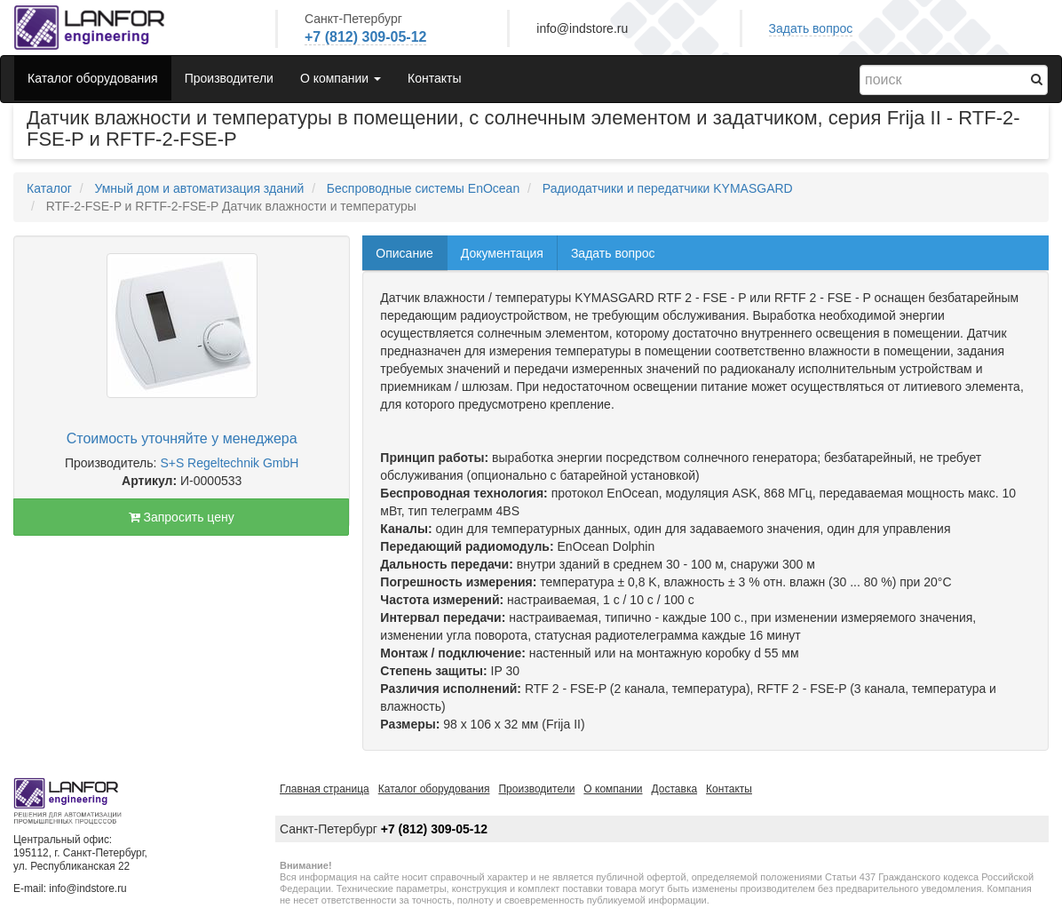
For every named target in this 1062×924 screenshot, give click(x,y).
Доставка (675, 789)
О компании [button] (340, 78)
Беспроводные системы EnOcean (423, 188)
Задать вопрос (811, 28)
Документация (502, 253)
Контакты (434, 78)
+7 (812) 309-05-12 (365, 36)
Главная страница (324, 789)
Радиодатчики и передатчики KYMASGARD (668, 188)
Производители (229, 78)
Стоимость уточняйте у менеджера (182, 438)
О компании (612, 789)
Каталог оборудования (93, 78)
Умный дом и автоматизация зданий (199, 188)
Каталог (49, 188)
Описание (404, 253)
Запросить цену (181, 517)
